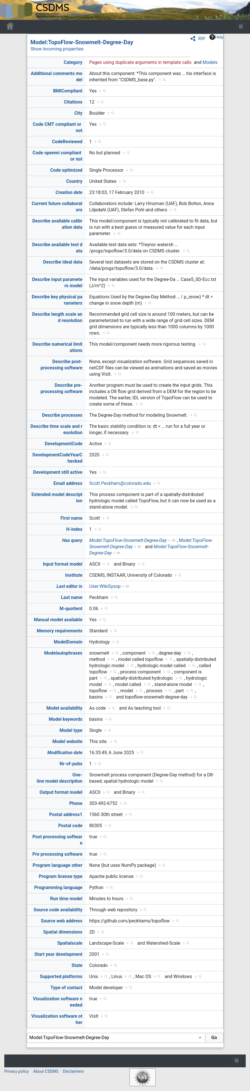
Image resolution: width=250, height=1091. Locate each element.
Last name (71, 597)
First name (72, 518)
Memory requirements (60, 630)
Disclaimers (73, 1071)
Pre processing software (57, 854)
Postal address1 (65, 814)
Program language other (57, 865)
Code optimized (66, 170)
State (76, 965)
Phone (75, 803)
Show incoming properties (57, 49)
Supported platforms (61, 976)
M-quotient (70, 608)
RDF (202, 38)
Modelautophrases (63, 653)
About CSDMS (45, 1071)
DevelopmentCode (63, 443)
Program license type (60, 876)
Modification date (64, 752)
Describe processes (62, 415)
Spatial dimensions (62, 932)
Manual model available (58, 619)
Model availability (64, 708)
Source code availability (58, 909)
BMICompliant (68, 91)
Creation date (69, 192)
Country (74, 181)
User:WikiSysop (105, 586)
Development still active (57, 472)
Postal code (70, 825)
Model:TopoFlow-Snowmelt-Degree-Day (82, 42)
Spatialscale (69, 943)
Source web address (61, 921)
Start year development (59, 954)
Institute (73, 575)
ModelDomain (68, 642)
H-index (74, 529)
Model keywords (66, 719)
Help (216, 37)
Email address (67, 483)
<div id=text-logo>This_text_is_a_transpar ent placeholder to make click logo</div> (9, 10)
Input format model (62, 564)
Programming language (58, 887)
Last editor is (70, 586)
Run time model (66, 898)
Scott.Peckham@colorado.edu (120, 483)
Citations (73, 102)
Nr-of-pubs (71, 763)
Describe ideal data (63, 262)
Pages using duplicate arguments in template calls (140, 62)
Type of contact (67, 987)
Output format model (60, 792)
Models (210, 62)
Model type (70, 730)
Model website (68, 741)
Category (73, 62)
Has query (72, 540)
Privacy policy (16, 1071)
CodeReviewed (67, 141)
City (78, 113)
